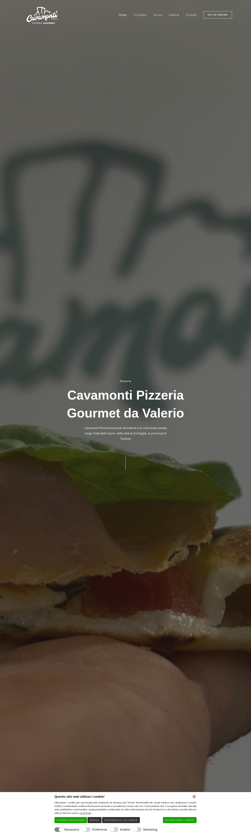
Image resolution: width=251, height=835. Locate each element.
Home (128, 15)
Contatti (191, 15)
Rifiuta (94, 820)
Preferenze (99, 829)
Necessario (71, 829)
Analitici (125, 829)
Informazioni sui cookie (121, 820)
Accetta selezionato (71, 820)
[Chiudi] (194, 796)
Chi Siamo (143, 15)
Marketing (150, 829)
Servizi (160, 15)
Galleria (175, 15)
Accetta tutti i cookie (179, 820)
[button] (217, 15)
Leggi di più (85, 813)
